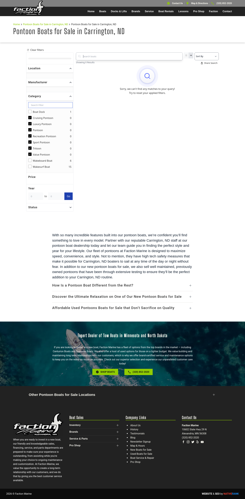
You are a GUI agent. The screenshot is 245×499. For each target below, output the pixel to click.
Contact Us (177, 3)
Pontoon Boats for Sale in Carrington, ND (45, 24)
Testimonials (137, 433)
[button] (122, 285)
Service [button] (149, 11)
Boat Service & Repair (142, 457)
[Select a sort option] (207, 56)
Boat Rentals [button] (166, 11)
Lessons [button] (183, 11)
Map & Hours (137, 445)
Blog (132, 437)
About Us (135, 425)
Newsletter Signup (140, 441)
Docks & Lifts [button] (119, 11)
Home (91, 11)
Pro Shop (135, 462)
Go (68, 196)
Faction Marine (190, 425)
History (134, 429)
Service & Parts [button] (78, 438)
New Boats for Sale (141, 449)
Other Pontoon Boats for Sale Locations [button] (62, 395)
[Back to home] (28, 8)
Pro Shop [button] (198, 11)
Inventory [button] (75, 425)
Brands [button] (136, 11)
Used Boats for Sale (141, 453)
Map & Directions (199, 3)
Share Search (209, 62)
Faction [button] (213, 11)
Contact (227, 11)
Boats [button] (102, 11)
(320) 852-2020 (224, 3)
